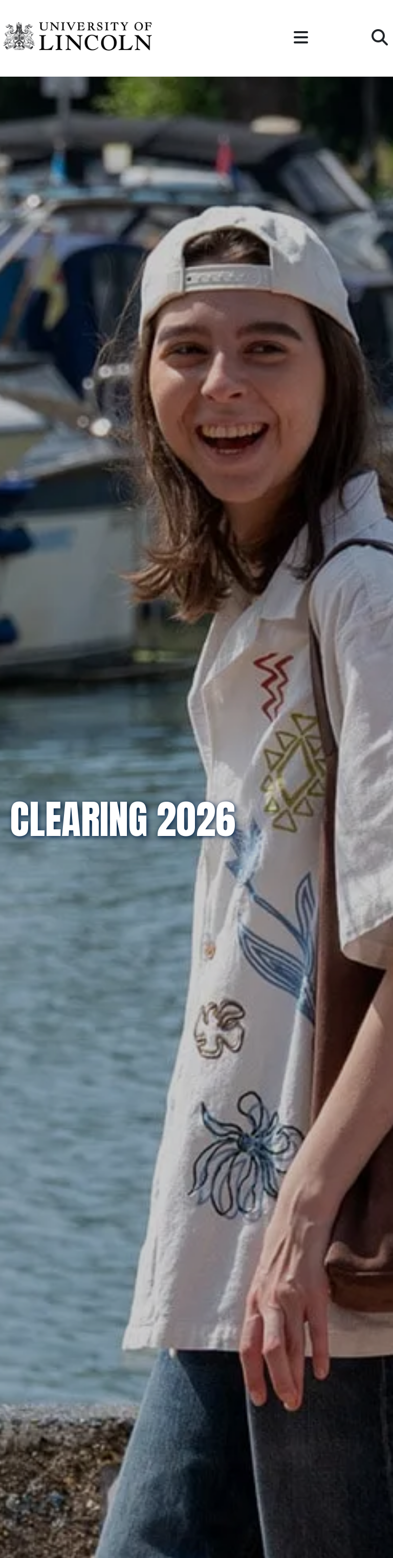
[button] (301, 38)
